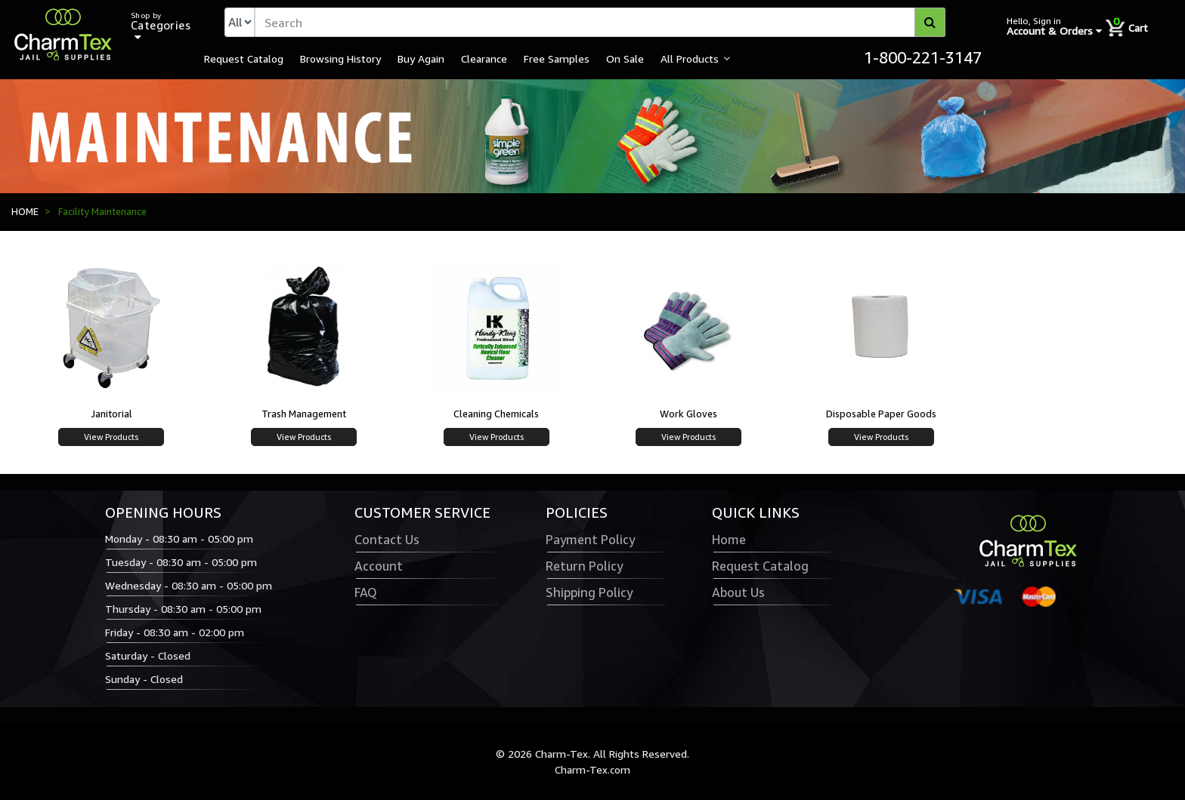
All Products (690, 58)
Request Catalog (243, 58)
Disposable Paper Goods (881, 414)
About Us (738, 592)
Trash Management (303, 414)
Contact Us (386, 539)
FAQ (365, 592)
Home (729, 539)
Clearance (484, 58)
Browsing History (340, 58)
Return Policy (584, 566)
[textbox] (600, 22)
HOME (25, 211)
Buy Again (421, 58)
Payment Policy (590, 539)
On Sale (625, 58)
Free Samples (556, 58)
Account (378, 566)
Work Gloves (688, 414)
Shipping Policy (589, 592)
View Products (111, 437)
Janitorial (111, 414)
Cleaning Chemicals (496, 414)
